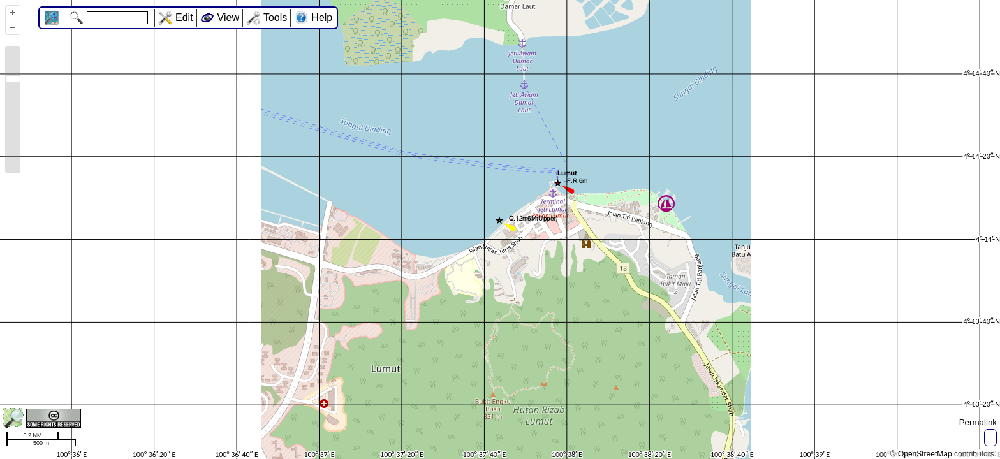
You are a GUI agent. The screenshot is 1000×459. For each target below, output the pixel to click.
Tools (275, 17)
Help (321, 17)
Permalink (978, 422)
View (228, 17)
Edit (184, 17)
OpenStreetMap (925, 453)
